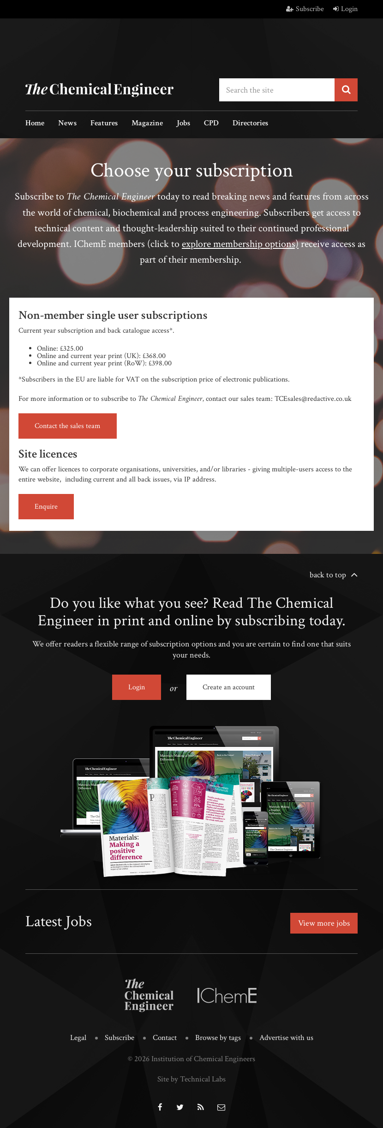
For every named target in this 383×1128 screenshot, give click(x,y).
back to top (328, 575)
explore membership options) (240, 244)
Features (104, 123)
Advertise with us (286, 1038)
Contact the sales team (68, 426)
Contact (165, 1038)
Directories (250, 123)
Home (34, 123)
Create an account (229, 687)
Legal (78, 1038)
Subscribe (305, 9)
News (67, 123)
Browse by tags (218, 1038)
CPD (211, 123)
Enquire (46, 506)
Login (345, 9)
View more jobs (324, 923)
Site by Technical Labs (191, 1079)
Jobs (183, 123)
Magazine (147, 123)
